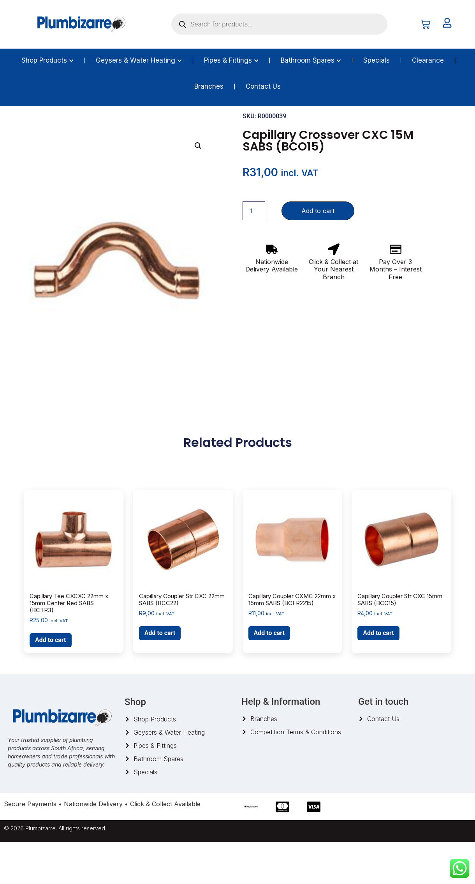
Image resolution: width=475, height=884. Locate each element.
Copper (85, 125)
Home (11, 125)
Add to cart (317, 253)
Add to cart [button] (50, 682)
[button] (198, 188)
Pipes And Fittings (48, 125)
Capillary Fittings (121, 125)
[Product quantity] (254, 252)
